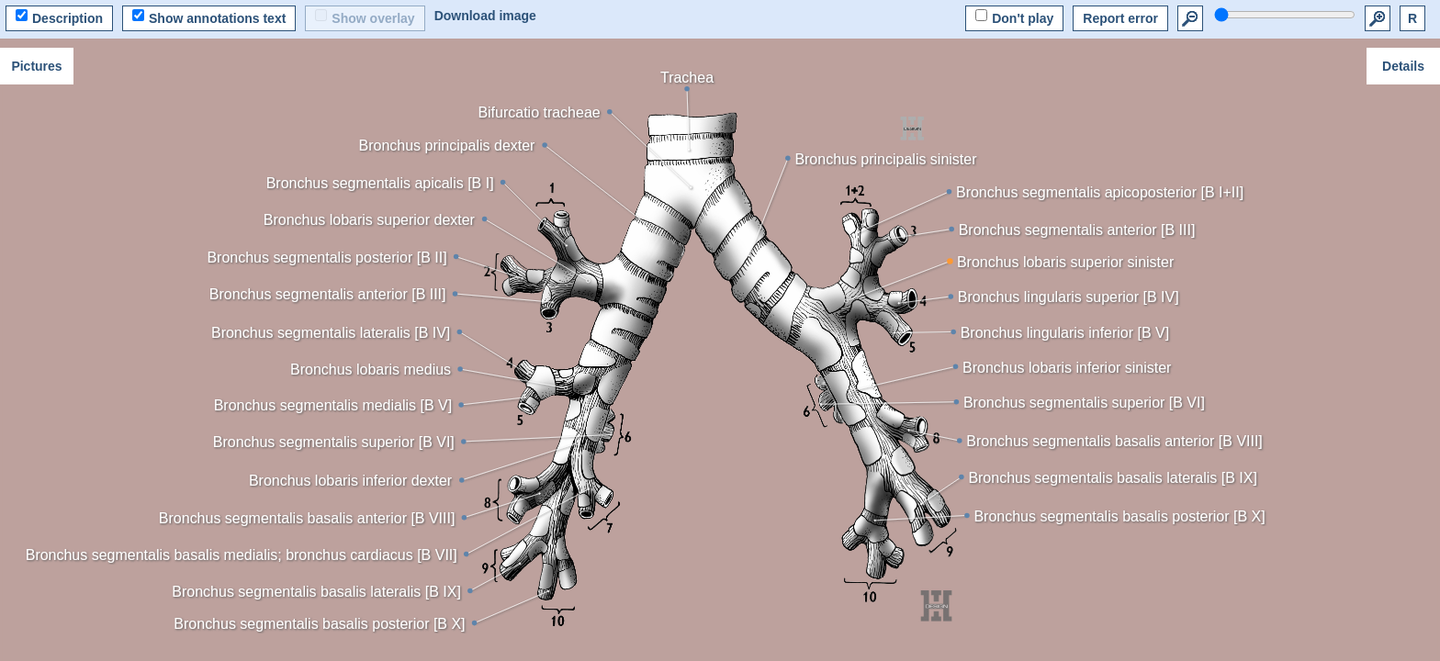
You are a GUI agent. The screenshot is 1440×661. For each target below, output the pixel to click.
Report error (1120, 18)
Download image (485, 15)
